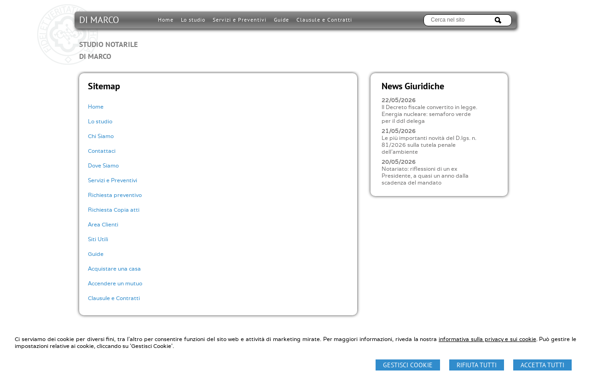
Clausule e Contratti (114, 298)
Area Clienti (103, 224)
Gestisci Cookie (408, 365)
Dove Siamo (103, 165)
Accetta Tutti (542, 365)
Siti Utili (98, 239)
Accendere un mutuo (115, 283)
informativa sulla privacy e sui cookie (487, 339)
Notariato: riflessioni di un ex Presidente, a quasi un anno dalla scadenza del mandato (425, 175)
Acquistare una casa (114, 268)
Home (96, 106)
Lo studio (100, 121)
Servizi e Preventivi (112, 180)
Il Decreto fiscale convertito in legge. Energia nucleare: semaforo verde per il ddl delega (429, 114)
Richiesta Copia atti (113, 209)
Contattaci (102, 150)
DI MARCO (108, 38)
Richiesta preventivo (115, 194)
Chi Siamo (101, 136)
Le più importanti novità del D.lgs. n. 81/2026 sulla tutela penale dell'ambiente (429, 144)
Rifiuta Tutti (477, 365)
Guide (96, 253)
